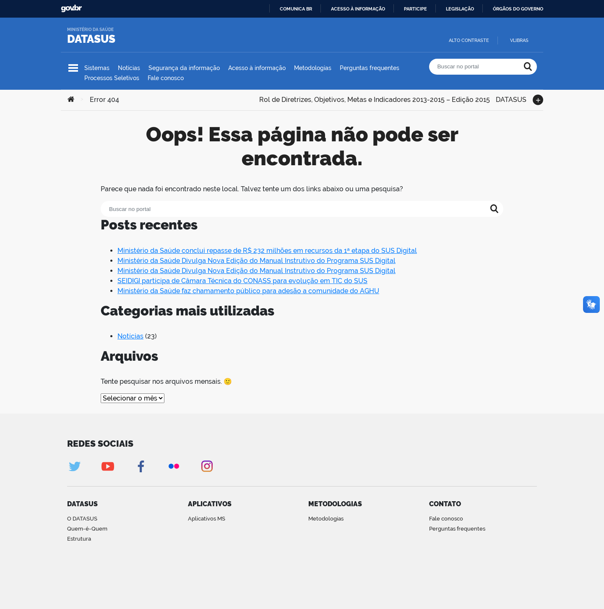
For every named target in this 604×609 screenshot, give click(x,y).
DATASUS (91, 39)
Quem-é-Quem (87, 529)
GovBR (71, 9)
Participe (415, 9)
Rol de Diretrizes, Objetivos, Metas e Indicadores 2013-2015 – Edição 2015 (374, 99)
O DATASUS (82, 518)
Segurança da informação (184, 68)
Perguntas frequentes (369, 68)
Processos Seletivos (111, 78)
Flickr (174, 466)
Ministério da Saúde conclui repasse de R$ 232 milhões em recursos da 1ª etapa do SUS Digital (267, 251)
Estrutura (79, 539)
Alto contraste (469, 40)
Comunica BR (296, 9)
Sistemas (96, 68)
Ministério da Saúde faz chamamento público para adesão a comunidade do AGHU (248, 291)
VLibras (519, 40)
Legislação (460, 9)
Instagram (207, 466)
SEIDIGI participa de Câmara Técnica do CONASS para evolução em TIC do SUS (242, 281)
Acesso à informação (358, 9)
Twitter (74, 466)
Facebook (140, 466)
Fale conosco (166, 78)
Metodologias (312, 68)
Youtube (107, 466)
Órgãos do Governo (518, 9)
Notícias (129, 68)
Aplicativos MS (206, 518)
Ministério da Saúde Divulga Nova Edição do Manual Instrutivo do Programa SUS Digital (256, 261)
